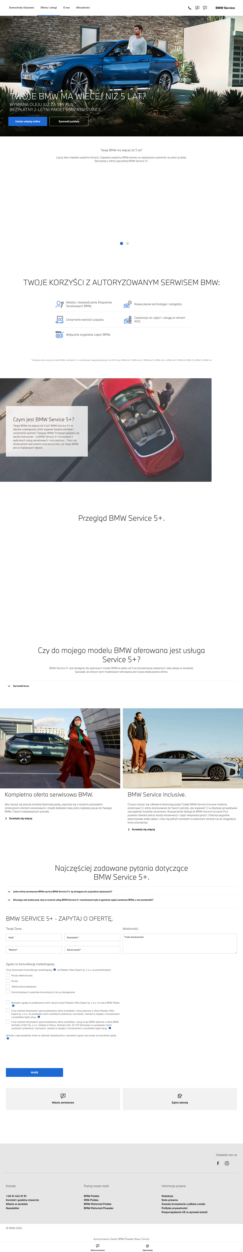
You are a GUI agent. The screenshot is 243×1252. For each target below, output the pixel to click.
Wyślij (34, 1072)
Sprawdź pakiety (69, 121)
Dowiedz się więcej (20, 818)
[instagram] (226, 1166)
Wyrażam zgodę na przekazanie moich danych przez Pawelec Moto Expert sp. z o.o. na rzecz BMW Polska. (65, 1004)
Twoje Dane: (14, 929)
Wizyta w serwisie (17, 1204)
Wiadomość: (131, 929)
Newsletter (12, 1208)
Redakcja (167, 1196)
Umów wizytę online (27, 121)
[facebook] (217, 1166)
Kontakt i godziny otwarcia (22, 1200)
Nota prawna (170, 1200)
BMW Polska (91, 1196)
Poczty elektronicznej (21, 975)
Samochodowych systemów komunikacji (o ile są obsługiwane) (43, 992)
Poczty (14, 981)
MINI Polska (91, 1200)
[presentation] (30, 1056)
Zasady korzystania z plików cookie (183, 1204)
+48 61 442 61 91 (16, 1196)
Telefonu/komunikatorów (23, 986)
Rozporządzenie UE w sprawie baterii (184, 1212)
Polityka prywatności (174, 1208)
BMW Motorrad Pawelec (99, 1208)
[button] (121, 243)
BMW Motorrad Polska (97, 1204)
